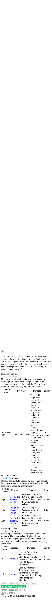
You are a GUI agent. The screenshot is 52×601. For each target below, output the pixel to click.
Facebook (13, 558)
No (13, 376)
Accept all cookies (13, 587)
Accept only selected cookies (19, 583)
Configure (9, 593)
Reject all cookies (13, 590)
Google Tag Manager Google (15, 499)
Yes (16, 376)
